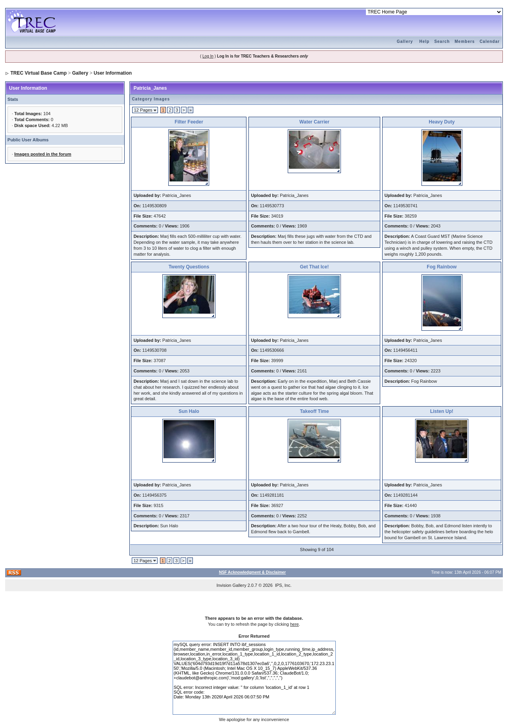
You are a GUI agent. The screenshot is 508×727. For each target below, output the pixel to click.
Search (442, 41)
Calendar (489, 41)
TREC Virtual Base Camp (38, 73)
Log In (208, 56)
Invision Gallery (231, 585)
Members (464, 41)
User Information (113, 73)
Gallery (405, 41)
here (294, 624)
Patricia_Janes (150, 88)
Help (424, 41)
